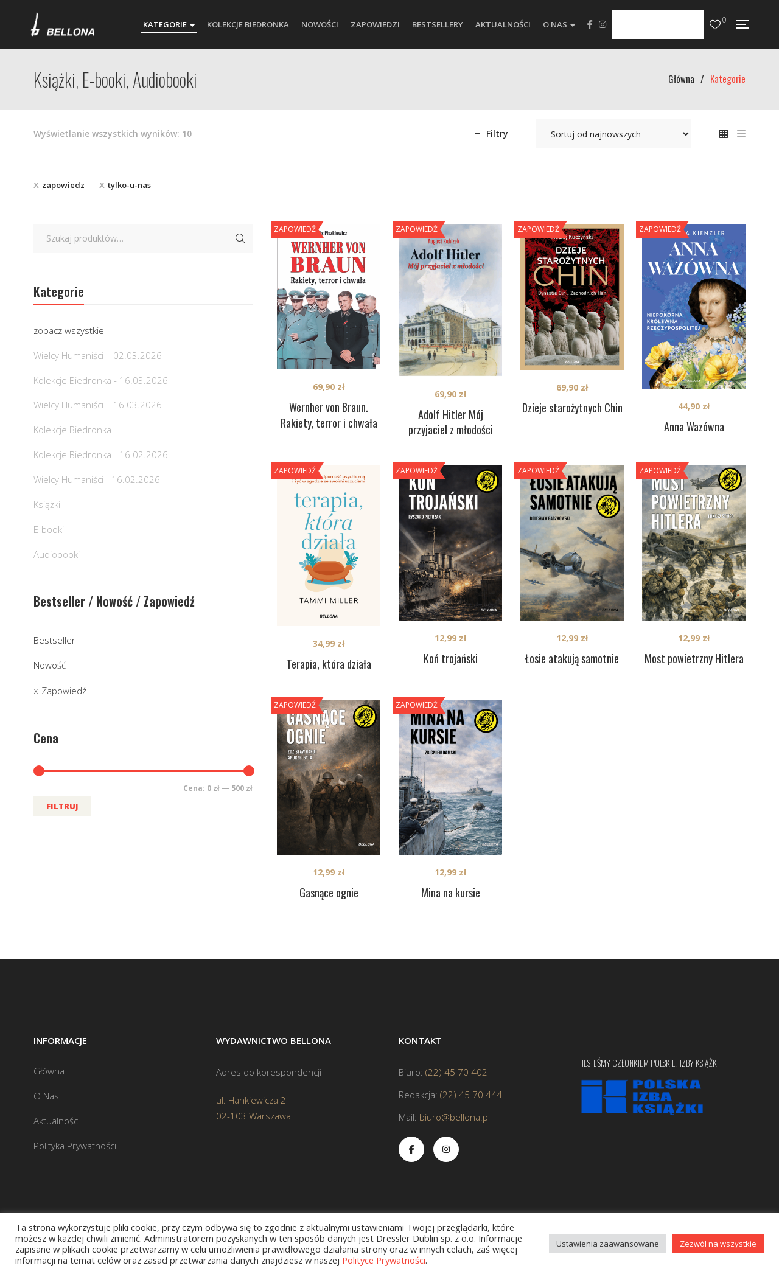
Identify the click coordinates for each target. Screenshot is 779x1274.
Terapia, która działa (329, 664)
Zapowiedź (63, 690)
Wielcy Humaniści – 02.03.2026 (97, 355)
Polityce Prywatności (383, 1260)
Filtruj (62, 806)
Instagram (602, 24)
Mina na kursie (450, 892)
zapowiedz (63, 184)
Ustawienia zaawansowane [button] (607, 1243)
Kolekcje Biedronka (72, 429)
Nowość (49, 665)
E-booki (48, 529)
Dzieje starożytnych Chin (572, 408)
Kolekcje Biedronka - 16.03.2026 (100, 380)
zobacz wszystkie (68, 330)
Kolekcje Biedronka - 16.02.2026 (100, 454)
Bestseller (54, 640)
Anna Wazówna (694, 426)
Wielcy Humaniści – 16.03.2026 (97, 405)
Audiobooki (56, 554)
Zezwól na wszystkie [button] (718, 1243)
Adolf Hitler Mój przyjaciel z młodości (450, 422)
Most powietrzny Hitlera (694, 658)
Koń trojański (451, 658)
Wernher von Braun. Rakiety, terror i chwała (329, 415)
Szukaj (240, 238)
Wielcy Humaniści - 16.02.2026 (96, 479)
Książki (46, 504)
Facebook (590, 24)
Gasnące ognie (328, 892)
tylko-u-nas (129, 184)
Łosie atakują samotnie (572, 658)
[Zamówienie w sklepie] (613, 133)
